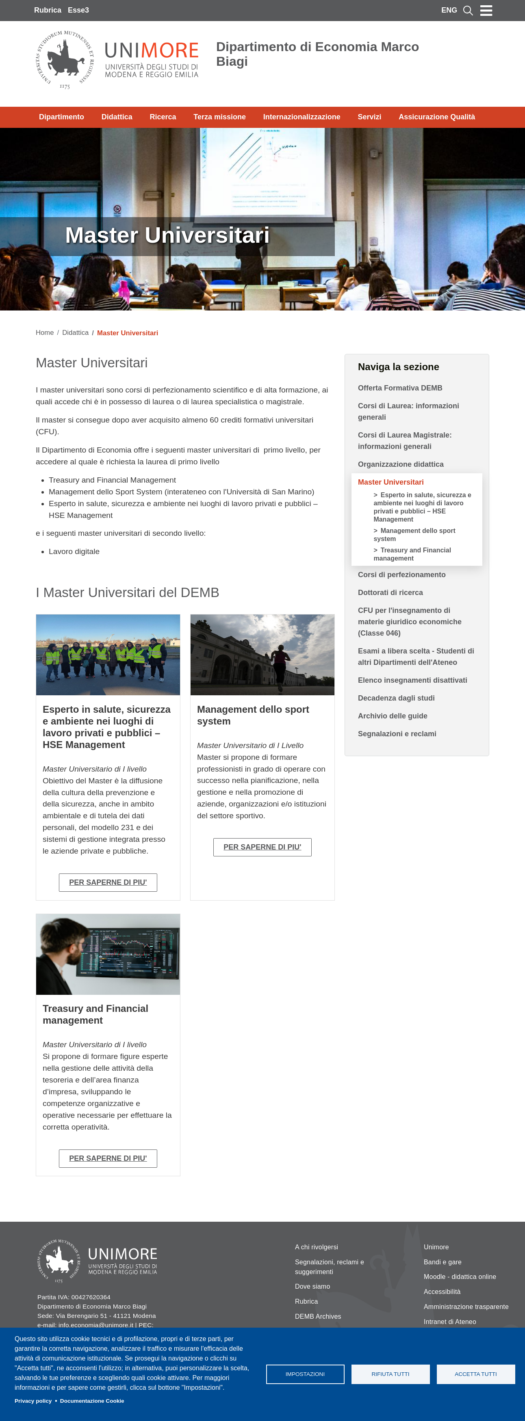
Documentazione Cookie (92, 1401)
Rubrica (47, 10)
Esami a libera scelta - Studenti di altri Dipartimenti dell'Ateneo (416, 656)
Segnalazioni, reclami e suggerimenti (329, 1267)
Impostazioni (305, 1374)
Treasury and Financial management (412, 554)
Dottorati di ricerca (390, 593)
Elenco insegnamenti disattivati (412, 680)
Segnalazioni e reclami (397, 734)
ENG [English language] (449, 10)
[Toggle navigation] (486, 10)
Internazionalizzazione (302, 117)
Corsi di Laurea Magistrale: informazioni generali (405, 441)
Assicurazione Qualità (437, 117)
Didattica (117, 117)
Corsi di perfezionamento (402, 575)
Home (45, 332)
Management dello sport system (414, 534)
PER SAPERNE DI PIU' (108, 882)
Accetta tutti (476, 1374)
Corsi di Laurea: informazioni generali (408, 411)
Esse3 (78, 10)
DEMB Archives (318, 1316)
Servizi (369, 117)
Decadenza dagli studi (396, 698)
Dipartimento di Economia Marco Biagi (317, 54)
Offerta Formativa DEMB (400, 388)
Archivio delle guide (392, 716)
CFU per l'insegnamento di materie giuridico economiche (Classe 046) (410, 621)
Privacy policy (33, 1401)
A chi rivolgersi (316, 1247)
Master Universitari (391, 482)
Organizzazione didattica (401, 464)
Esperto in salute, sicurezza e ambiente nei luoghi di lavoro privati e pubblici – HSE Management (422, 507)
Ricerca (163, 117)
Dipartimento (61, 117)
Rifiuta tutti (390, 1374)
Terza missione (219, 117)
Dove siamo (312, 1286)
